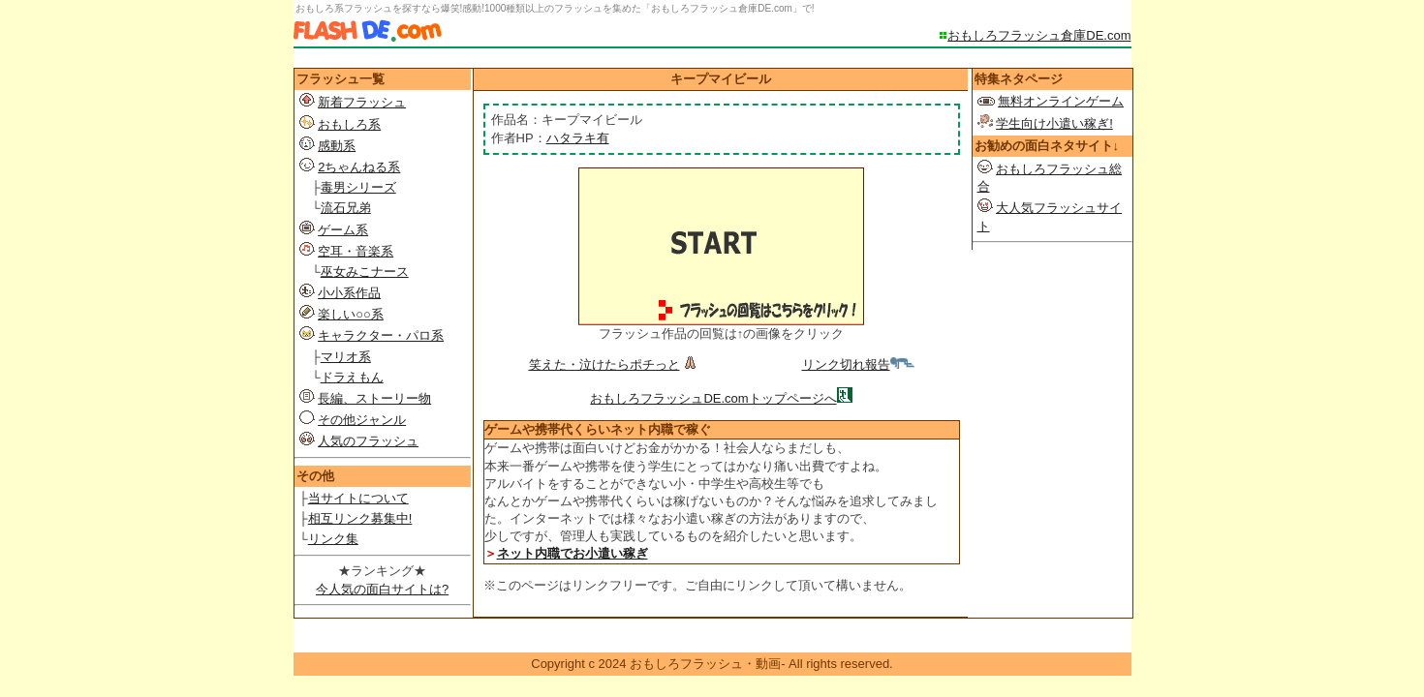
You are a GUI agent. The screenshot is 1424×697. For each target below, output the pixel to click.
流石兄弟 (346, 207)
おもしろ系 (349, 124)
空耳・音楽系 (355, 251)
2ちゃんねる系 (359, 167)
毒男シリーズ (358, 187)
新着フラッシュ (362, 102)
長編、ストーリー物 (374, 398)
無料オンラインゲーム (1061, 101)
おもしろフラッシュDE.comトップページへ (713, 398)
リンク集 (333, 538)
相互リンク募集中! (360, 518)
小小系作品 (349, 293)
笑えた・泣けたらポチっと (614, 364)
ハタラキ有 (577, 138)
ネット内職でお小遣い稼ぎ (572, 553)
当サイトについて (358, 498)
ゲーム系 (343, 230)
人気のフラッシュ (368, 441)
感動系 (337, 145)
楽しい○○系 (351, 314)
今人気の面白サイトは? (382, 589)
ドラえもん (352, 377)
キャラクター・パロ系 (381, 335)
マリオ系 (346, 356)
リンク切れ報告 (858, 364)
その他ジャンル (362, 419)
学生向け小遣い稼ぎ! (1054, 123)
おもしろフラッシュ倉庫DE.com (1038, 35)
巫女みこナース (365, 271)
